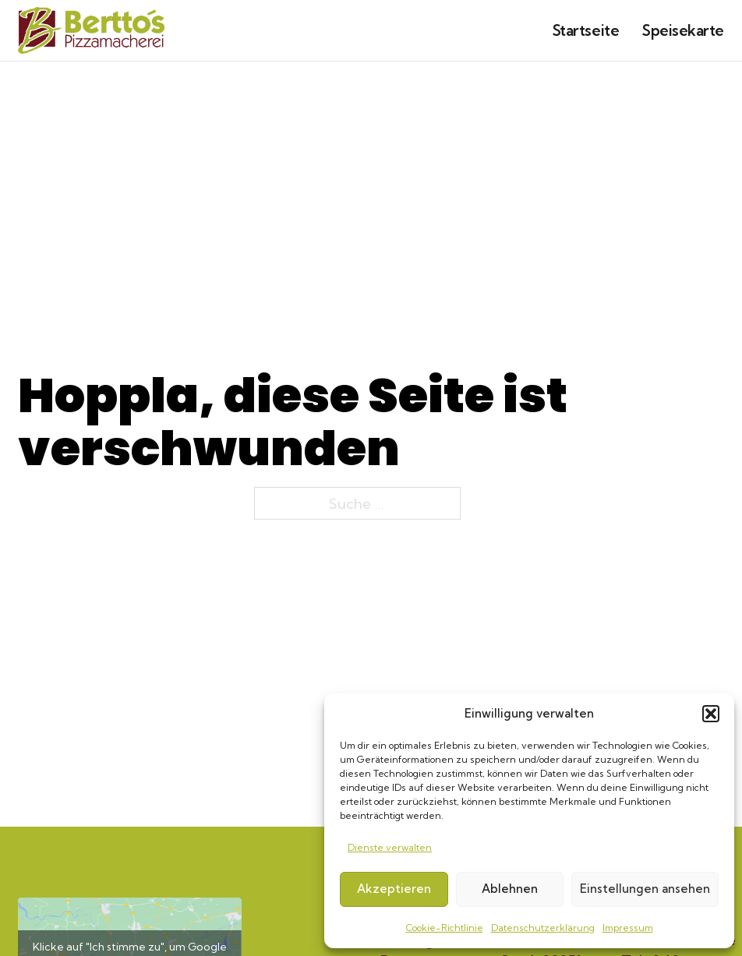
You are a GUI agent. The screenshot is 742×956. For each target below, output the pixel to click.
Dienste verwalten (390, 847)
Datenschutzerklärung (543, 927)
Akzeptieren (394, 888)
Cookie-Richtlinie (444, 927)
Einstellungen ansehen (645, 888)
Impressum (627, 927)
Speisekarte (683, 30)
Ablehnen (510, 888)
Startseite (586, 30)
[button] (711, 713)
